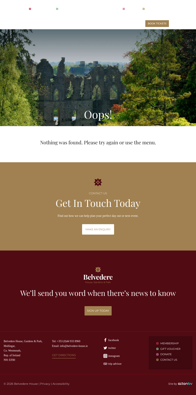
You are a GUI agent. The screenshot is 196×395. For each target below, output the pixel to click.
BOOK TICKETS (157, 23)
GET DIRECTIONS (64, 355)
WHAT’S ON (87, 23)
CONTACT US (152, 9)
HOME (34, 23)
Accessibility (61, 384)
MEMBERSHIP (39, 9)
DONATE (129, 9)
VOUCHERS (65, 9)
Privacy (45, 384)
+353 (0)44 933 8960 (68, 341)
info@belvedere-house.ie (74, 346)
